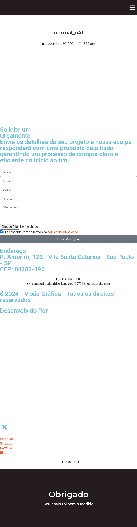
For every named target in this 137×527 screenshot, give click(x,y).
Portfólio (6, 448)
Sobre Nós (7, 439)
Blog (3, 452)
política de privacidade (63, 232)
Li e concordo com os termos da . (41, 232)
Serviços (6, 443)
